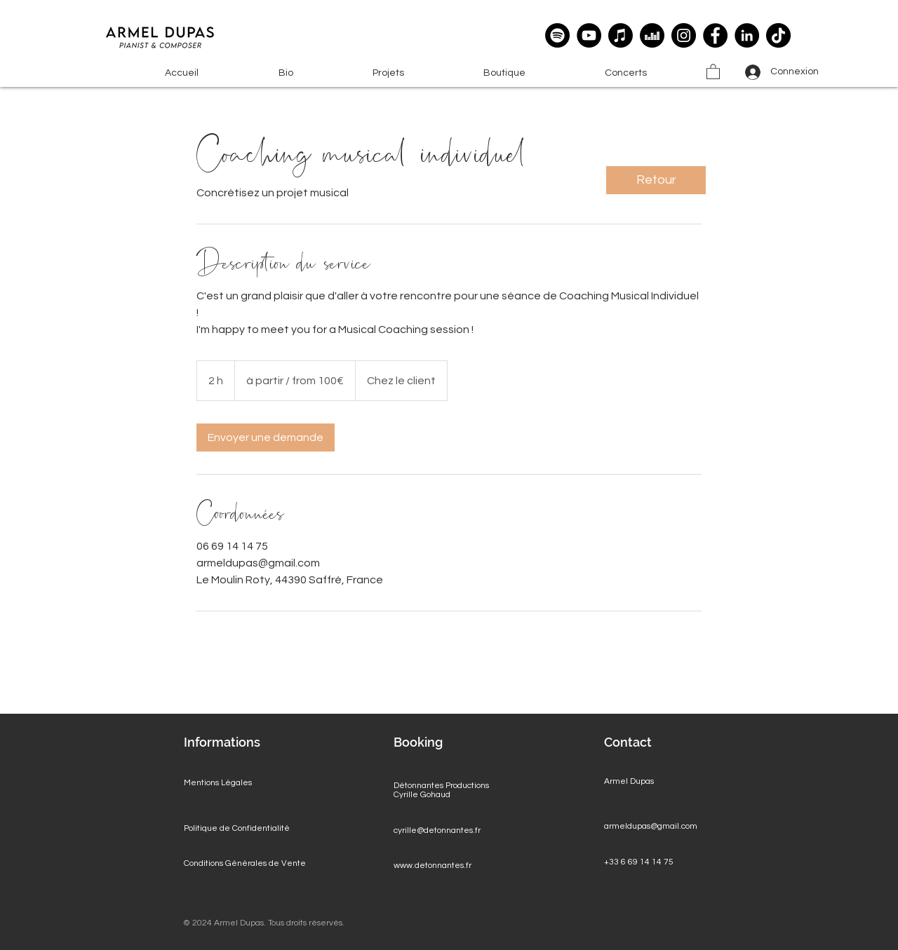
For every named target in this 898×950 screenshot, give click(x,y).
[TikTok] (778, 35)
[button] (388, 73)
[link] (265, 437)
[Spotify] (557, 35)
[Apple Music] (620, 35)
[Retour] (656, 180)
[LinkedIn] (747, 35)
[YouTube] (589, 35)
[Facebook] (715, 35)
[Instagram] (683, 35)
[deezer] (652, 35)
